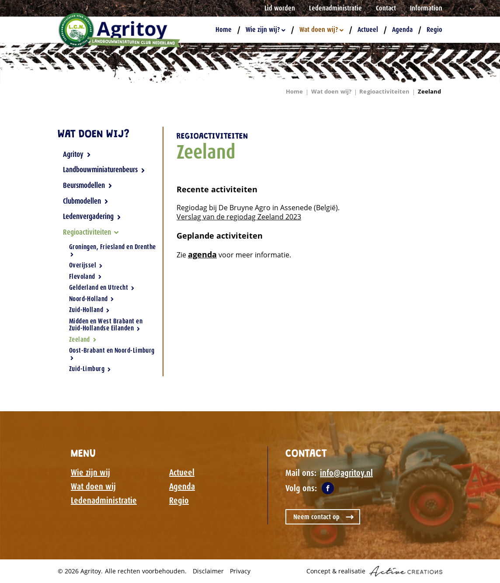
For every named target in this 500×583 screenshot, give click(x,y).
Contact (386, 8)
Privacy (240, 571)
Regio (434, 29)
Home (223, 29)
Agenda (402, 29)
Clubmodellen (85, 201)
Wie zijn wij (90, 472)
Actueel (368, 29)
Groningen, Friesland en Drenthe (112, 250)
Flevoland (85, 276)
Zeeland (429, 91)
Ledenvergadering (92, 216)
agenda (202, 254)
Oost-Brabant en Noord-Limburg (112, 353)
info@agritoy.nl (346, 473)
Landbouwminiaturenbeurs (104, 169)
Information (426, 8)
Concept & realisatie (374, 571)
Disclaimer (208, 571)
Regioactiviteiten (384, 91)
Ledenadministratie (335, 8)
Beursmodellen (87, 185)
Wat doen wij (93, 486)
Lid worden (279, 8)
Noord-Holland (92, 299)
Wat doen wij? (321, 29)
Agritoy (77, 154)
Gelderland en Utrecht (102, 287)
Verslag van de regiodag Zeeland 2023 (239, 217)
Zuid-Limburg (90, 368)
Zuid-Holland (89, 309)
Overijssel (86, 265)
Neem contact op (316, 516)
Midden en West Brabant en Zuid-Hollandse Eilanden (105, 325)
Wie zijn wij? (265, 29)
